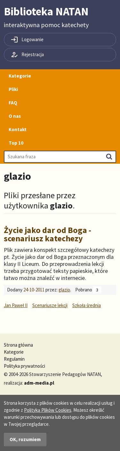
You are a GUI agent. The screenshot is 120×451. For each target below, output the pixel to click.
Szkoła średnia (86, 305)
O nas (15, 116)
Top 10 (16, 143)
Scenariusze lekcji (50, 305)
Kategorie (20, 76)
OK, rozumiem (25, 439)
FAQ (13, 103)
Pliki (13, 89)
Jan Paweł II (16, 305)
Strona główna (18, 345)
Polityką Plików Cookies (47, 410)
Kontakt (18, 129)
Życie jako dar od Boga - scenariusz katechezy (47, 234)
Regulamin (14, 359)
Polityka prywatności (24, 366)
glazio (64, 290)
